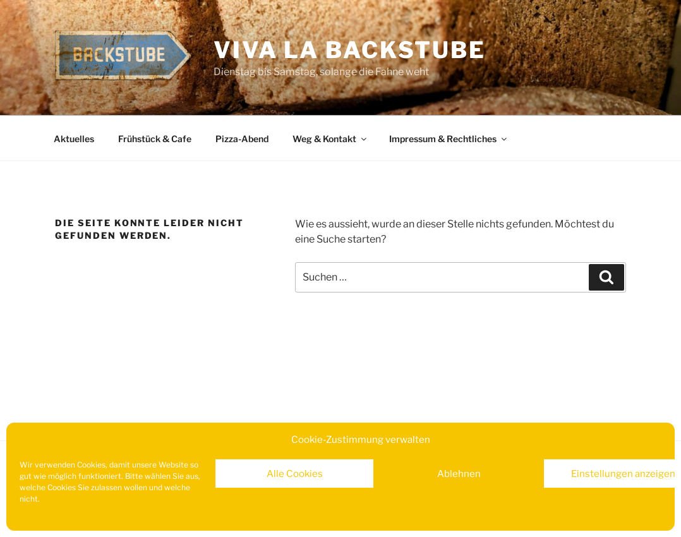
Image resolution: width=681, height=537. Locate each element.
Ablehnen (459, 474)
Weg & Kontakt (330, 138)
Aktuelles (74, 138)
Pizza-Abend (241, 138)
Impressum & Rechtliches (449, 138)
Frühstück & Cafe (154, 138)
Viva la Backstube (350, 50)
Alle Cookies (295, 474)
